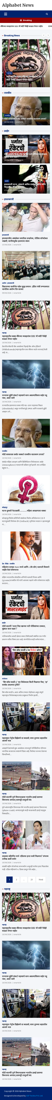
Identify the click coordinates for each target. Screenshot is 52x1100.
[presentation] (44, 35)
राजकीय (7, 92)
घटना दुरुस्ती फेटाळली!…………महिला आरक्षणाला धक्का (24, 510)
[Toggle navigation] (5, 14)
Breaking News (12, 35)
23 (32, 879)
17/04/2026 (8, 190)
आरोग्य (4, 283)
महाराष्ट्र (9, 73)
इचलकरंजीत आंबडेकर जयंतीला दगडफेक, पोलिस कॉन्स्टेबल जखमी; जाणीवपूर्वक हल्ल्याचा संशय (25, 239)
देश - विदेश (5, 564)
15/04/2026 (6, 244)
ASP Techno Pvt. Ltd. (34, 1095)
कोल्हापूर (4, 507)
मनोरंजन (4, 679)
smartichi (21, 83)
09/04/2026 (6, 293)
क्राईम (6, 131)
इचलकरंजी (9, 199)
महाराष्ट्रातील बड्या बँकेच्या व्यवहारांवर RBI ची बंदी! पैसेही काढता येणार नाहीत (25, 78)
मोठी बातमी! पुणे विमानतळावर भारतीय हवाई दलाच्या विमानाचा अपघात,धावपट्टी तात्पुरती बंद (22, 798)
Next (41, 879)
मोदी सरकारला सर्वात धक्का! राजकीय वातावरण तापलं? (25, 119)
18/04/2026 (11, 83)
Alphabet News (18, 5)
